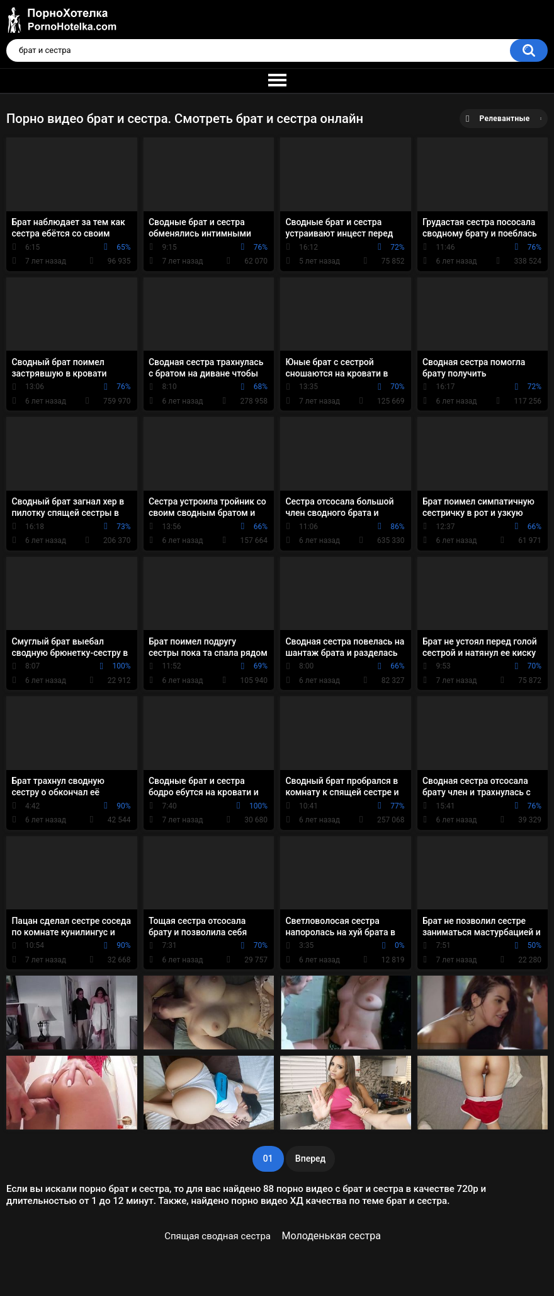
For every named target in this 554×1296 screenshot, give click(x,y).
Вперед (310, 1158)
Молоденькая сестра (331, 1236)
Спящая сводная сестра (217, 1236)
